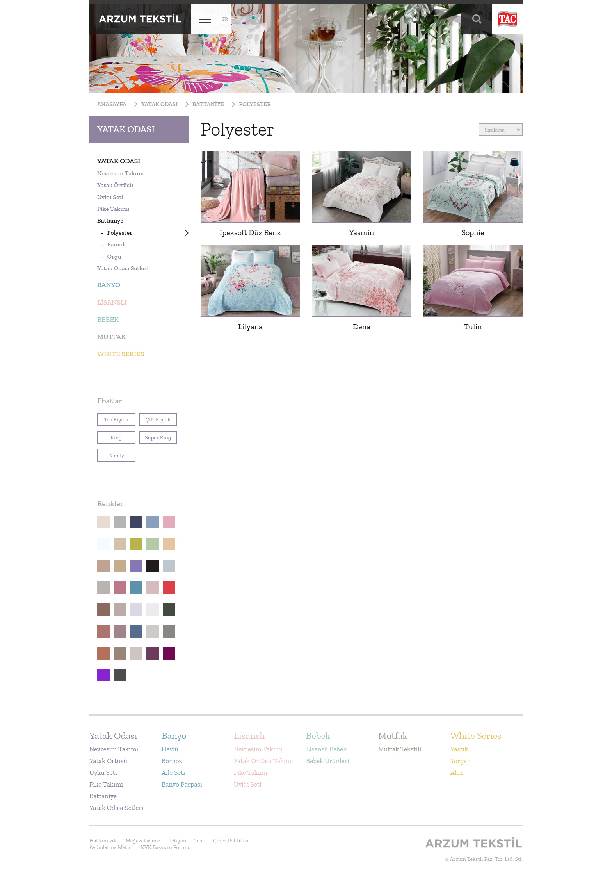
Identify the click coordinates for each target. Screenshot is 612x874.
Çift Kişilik (155, 418)
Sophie (472, 232)
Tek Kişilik (112, 418)
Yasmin (361, 232)
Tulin (473, 326)
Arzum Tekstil (140, 19)
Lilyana (250, 326)
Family (110, 454)
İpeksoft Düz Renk (250, 232)
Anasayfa (111, 104)
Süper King (155, 436)
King (109, 436)
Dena (361, 326)
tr (225, 19)
